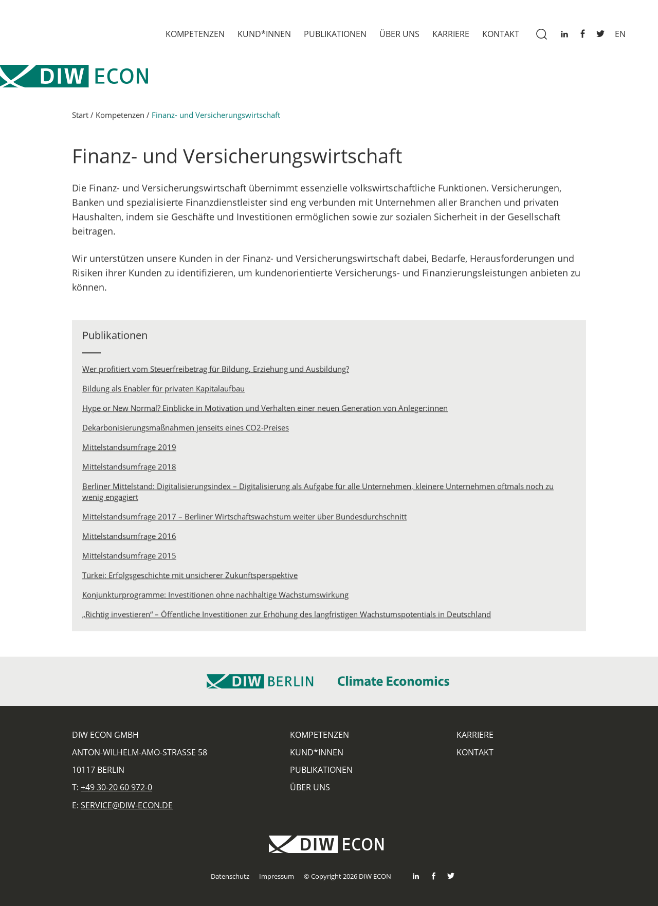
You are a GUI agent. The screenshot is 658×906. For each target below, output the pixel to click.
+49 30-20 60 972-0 (116, 787)
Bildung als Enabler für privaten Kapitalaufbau (163, 391)
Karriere (450, 34)
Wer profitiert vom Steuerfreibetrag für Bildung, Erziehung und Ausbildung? (215, 372)
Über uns (399, 34)
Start (80, 118)
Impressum (276, 876)
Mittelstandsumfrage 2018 (129, 469)
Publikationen (335, 34)
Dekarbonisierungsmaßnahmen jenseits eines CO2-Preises (185, 430)
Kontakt (500, 34)
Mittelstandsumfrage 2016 (129, 539)
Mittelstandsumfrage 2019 (129, 450)
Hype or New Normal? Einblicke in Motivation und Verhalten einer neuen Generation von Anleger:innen (265, 411)
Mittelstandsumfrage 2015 (129, 558)
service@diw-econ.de (127, 805)
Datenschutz (230, 876)
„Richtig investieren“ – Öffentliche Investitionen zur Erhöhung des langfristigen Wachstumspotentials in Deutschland (286, 617)
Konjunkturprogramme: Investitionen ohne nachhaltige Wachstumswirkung (215, 597)
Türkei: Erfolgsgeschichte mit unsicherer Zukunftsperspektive (190, 578)
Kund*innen (264, 34)
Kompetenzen (195, 34)
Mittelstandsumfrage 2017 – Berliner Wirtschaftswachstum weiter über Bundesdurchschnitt (244, 519)
